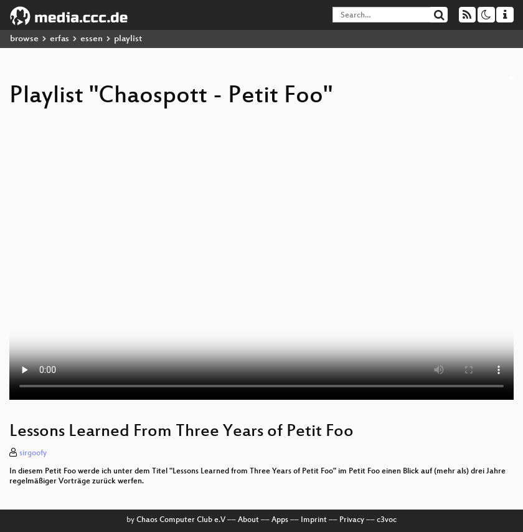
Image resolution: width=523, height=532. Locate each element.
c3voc (387, 520)
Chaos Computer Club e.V (180, 520)
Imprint (314, 520)
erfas (59, 39)
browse (24, 39)
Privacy (351, 520)
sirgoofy (33, 453)
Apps (279, 520)
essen (91, 39)
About (248, 520)
